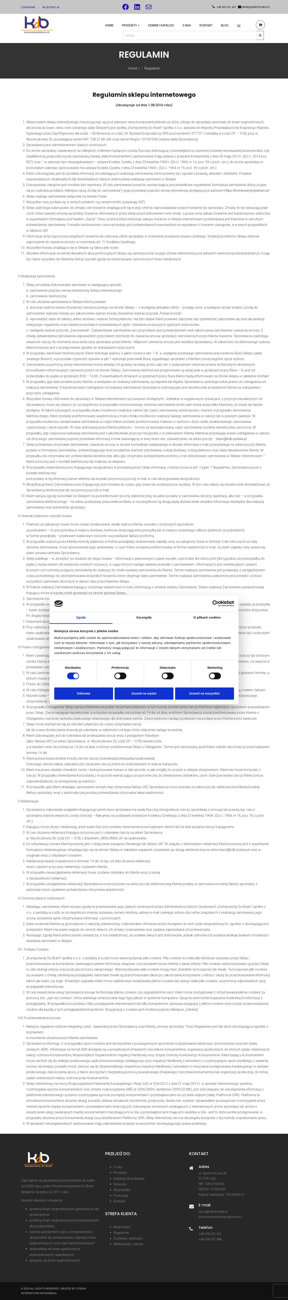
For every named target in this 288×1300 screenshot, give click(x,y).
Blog (225, 25)
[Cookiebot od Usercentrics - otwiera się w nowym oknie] (215, 603)
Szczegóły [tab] (144, 617)
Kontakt (206, 25)
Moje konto (122, 1227)
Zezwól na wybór (144, 693)
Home (109, 25)
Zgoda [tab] (81, 617)
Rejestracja (50, 7)
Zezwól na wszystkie (204, 693)
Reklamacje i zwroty (128, 1244)
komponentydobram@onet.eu (220, 1217)
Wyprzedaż (122, 1190)
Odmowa (83, 693)
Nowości (120, 1184)
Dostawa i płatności (128, 1238)
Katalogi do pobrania (129, 1179)
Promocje (121, 1196)
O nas (186, 25)
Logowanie (28, 7)
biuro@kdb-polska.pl (231, 439)
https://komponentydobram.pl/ (247, 191)
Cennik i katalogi (161, 25)
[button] (260, 25)
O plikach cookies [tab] (207, 617)
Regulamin (121, 1233)
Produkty (131, 25)
